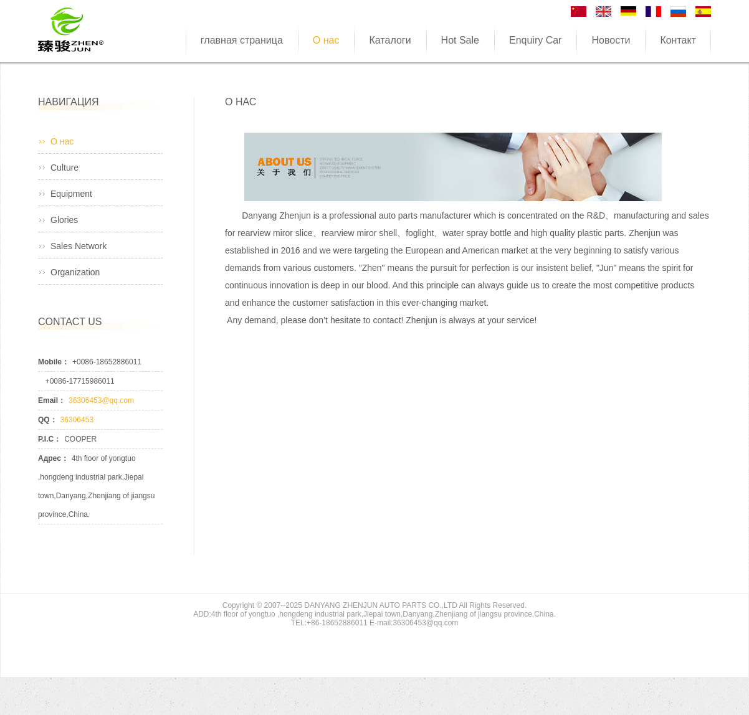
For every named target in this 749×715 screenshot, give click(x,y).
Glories (64, 220)
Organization (75, 272)
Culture (64, 168)
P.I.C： (49, 439)
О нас (62, 141)
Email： (51, 400)
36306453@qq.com (101, 400)
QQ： (47, 419)
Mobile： (53, 362)
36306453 (76, 419)
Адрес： (53, 458)
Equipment (71, 194)
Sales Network (78, 246)
